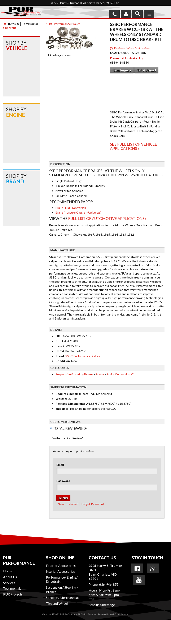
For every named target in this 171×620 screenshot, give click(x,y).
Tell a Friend (146, 70)
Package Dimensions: (70, 403)
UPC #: (60, 351)
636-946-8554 (109, 584)
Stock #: (61, 341)
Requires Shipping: (68, 393)
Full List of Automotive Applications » (107, 218)
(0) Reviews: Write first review (130, 48)
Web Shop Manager (119, 614)
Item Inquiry (122, 70)
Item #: (61, 346)
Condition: (63, 361)
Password (63, 481)
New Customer (68, 504)
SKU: (113, 52)
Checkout (9, 28)
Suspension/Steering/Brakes (74, 374)
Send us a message (102, 605)
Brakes (100, 374)
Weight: (61, 398)
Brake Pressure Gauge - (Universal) (78, 212)
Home (7, 571)
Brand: (60, 356)
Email (60, 464)
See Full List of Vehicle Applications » (133, 146)
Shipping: (62, 408)
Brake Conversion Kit (121, 374)
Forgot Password (93, 504)
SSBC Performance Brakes (63, 24)
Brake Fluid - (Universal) (71, 207)
